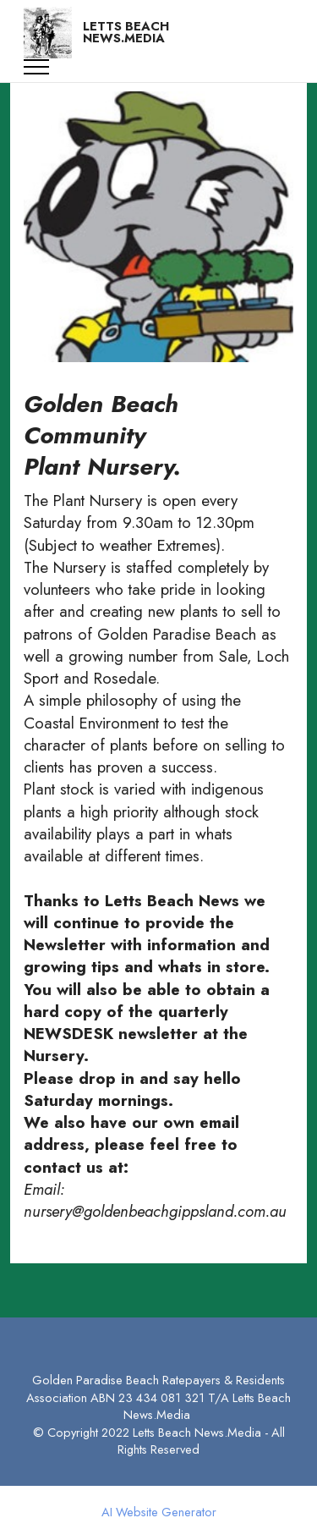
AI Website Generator (158, 1512)
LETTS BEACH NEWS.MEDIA (126, 32)
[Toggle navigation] (37, 66)
